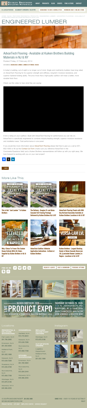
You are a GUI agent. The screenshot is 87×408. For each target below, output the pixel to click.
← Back (5, 168)
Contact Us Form (28, 149)
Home (4, 16)
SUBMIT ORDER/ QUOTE (25, 10)
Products (45, 3)
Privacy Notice (7, 404)
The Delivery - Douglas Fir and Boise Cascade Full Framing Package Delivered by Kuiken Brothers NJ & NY (43, 213)
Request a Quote (49, 267)
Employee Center (27, 404)
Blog (53, 3)
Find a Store (69, 3)
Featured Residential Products (25, 16)
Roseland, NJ (7, 364)
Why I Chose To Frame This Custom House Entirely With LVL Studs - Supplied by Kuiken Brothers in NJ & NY (14, 252)
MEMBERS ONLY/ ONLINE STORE (74, 10)
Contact (79, 3)
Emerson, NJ (7, 343)
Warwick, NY (7, 386)
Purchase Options (78, 267)
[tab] (38, 3)
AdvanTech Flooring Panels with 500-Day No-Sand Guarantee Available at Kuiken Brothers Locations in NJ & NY (72, 213)
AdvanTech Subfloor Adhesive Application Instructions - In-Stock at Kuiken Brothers (42, 251)
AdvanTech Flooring (42, 146)
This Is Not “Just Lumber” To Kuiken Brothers (14, 211)
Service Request (41, 404)
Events (59, 3)
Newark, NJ (6, 358)
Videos (37, 65)
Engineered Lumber (48, 16)
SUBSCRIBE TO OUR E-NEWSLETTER (51, 10)
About (38, 3)
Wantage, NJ (7, 379)
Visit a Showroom (64, 267)
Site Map (17, 404)
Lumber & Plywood (28, 65)
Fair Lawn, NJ (7, 337)
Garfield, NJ (23, 333)
